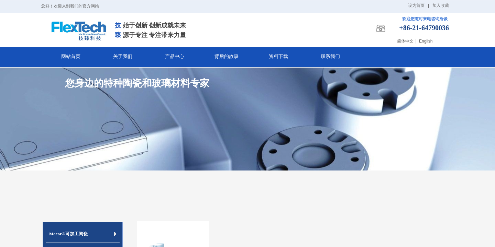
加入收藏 (440, 5)
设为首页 (416, 5)
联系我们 (330, 56)
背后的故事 (226, 56)
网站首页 (70, 56)
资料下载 (278, 56)
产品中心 (174, 56)
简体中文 (405, 41)
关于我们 (122, 56)
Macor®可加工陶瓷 (68, 233)
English (425, 41)
